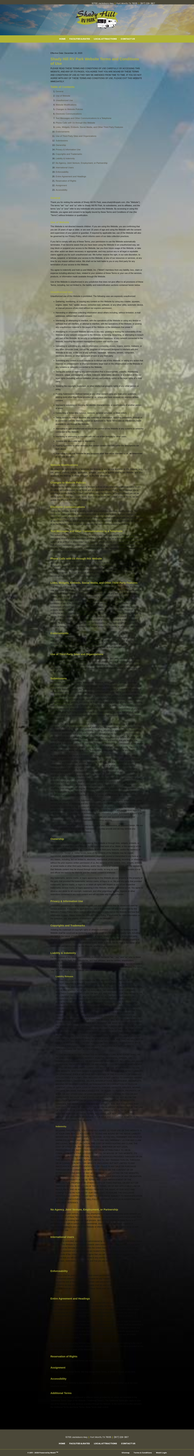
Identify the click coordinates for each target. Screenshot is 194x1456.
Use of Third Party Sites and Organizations (76, 136)
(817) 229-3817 (147, 3)
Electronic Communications (69, 114)
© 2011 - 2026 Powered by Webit (42, 1452)
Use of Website (63, 96)
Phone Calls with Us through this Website (75, 123)
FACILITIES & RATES (79, 38)
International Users (65, 167)
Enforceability (62, 172)
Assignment (61, 185)
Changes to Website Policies (69, 109)
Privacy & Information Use (68, 149)
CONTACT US (128, 38)
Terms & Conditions (143, 1453)
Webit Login (161, 1453)
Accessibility (61, 190)
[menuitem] (62, 39)
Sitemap (126, 1453)
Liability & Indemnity (65, 158)
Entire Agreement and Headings (71, 176)
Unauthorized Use (64, 100)
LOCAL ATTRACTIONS (105, 38)
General (59, 91)
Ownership (61, 145)
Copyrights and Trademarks (69, 154)
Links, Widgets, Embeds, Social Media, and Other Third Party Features (89, 127)
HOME (62, 38)
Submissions (62, 140)
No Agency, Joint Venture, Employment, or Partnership (82, 163)
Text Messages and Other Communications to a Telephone (83, 118)
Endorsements (63, 131)
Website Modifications (66, 105)
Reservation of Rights (66, 181)
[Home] (97, 19)
